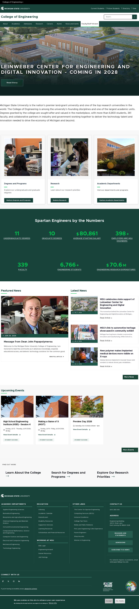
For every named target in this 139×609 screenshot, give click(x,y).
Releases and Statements (124, 534)
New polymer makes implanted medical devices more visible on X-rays (116, 354)
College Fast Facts (89, 521)
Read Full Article (56, 356)
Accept (109, 601)
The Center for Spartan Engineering (89, 509)
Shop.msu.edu (87, 536)
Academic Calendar (53, 513)
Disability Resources (53, 521)
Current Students (97, 8)
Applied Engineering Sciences (13, 509)
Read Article (106, 318)
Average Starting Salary (87, 238)
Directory (126, 8)
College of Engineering (19, 16)
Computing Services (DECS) (89, 513)
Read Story (15, 83)
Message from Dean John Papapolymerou (28, 342)
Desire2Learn (51, 517)
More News (129, 377)
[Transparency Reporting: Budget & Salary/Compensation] (127, 582)
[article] (23, 169)
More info (53, 603)
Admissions (28, 24)
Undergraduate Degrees (17, 238)
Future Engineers (80, 532)
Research (39, 24)
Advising (41, 509)
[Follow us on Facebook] (3, 581)
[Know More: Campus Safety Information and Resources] (104, 582)
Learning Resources (53, 529)
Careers (50, 24)
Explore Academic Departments (112, 200)
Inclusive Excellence (81, 517)
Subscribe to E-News (122, 550)
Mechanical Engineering (11, 544)
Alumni (59, 24)
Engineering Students (69, 270)
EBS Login (50, 546)
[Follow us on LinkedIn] (19, 581)
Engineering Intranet (53, 549)
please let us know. (31, 589)
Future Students (113, 8)
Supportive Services (53, 525)
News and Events (72, 24)
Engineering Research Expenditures (116, 270)
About (5, 24)
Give (134, 8)
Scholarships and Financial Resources (51, 532)
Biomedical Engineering (11, 513)
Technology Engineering (11, 548)
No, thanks (120, 601)
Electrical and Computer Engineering (16, 540)
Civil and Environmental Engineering (15, 527)
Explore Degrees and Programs (19, 200)
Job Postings (51, 557)
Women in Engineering (82, 540)
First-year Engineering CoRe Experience (88, 529)
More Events (128, 450)
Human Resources (53, 553)
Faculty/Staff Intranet (90, 24)
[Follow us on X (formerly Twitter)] (8, 581)
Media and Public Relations (83, 525)
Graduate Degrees (52, 238)
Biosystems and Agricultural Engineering (17, 517)
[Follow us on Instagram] (14, 581)
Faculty (22, 270)
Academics (16, 24)
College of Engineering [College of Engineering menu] (12, 2)
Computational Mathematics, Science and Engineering (17, 532)
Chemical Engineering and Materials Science (15, 522)
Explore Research (59, 200)
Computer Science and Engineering (15, 536)
